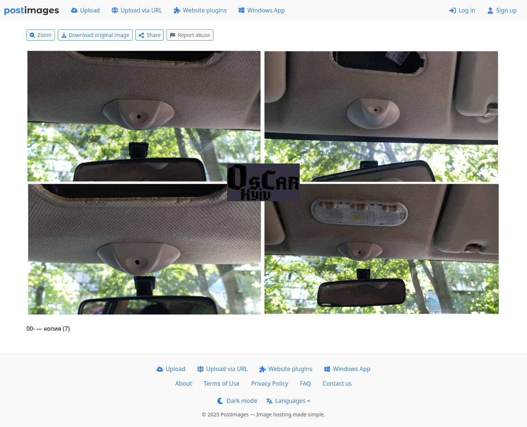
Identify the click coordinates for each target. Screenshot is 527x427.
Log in (462, 10)
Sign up (502, 10)
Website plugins (200, 10)
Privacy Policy (269, 383)
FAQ (305, 383)
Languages (285, 401)
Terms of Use (221, 383)
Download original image (95, 34)
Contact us (337, 383)
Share (149, 34)
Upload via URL (137, 10)
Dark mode (237, 401)
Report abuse (190, 34)
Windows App (261, 10)
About (183, 383)
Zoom (41, 34)
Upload (85, 10)
